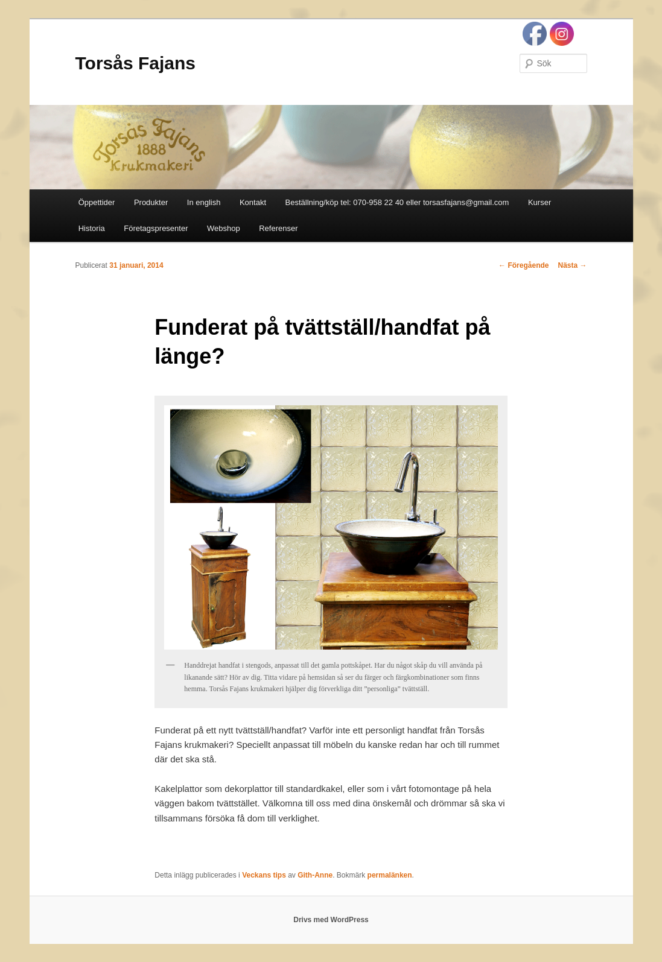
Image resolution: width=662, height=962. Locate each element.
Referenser (278, 228)
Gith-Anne (315, 875)
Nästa (572, 265)
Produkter (151, 202)
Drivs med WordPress (331, 920)
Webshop (223, 228)
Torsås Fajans (135, 63)
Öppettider (96, 202)
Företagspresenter (156, 228)
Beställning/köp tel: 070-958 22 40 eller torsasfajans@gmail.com (397, 202)
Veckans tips (264, 875)
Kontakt (253, 202)
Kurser (539, 202)
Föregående (523, 265)
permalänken (390, 875)
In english (204, 202)
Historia (91, 228)
